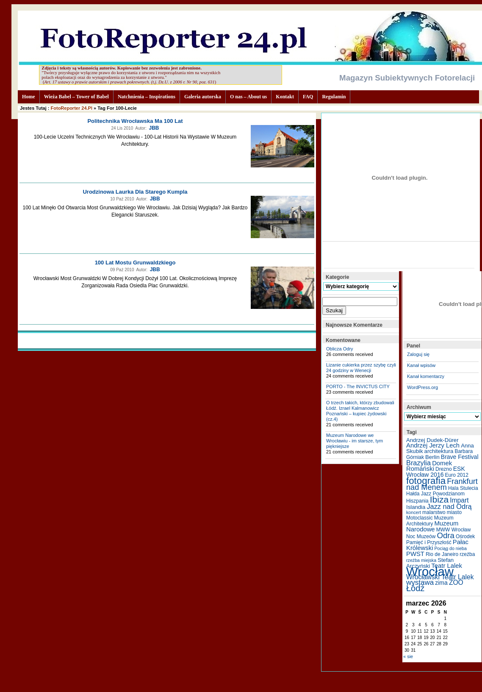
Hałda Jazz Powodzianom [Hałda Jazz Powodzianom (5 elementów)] (435, 494)
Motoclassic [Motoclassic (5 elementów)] (419, 518)
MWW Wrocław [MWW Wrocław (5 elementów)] (453, 530)
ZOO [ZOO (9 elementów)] (456, 582)
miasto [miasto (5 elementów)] (454, 512)
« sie (408, 656)
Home (28, 97)
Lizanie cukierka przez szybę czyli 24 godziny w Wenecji (361, 367)
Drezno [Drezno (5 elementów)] (443, 469)
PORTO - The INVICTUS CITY (358, 386)
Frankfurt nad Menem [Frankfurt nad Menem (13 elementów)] (442, 484)
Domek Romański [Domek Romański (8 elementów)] (429, 466)
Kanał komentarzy (425, 376)
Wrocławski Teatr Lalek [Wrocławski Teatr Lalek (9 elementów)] (440, 577)
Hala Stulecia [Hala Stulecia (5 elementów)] (463, 488)
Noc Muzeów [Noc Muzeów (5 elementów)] (420, 536)
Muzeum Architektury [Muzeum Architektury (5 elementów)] (430, 521)
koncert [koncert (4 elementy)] (413, 512)
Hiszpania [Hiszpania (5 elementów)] (417, 501)
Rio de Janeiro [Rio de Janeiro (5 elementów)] (442, 554)
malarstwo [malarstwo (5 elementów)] (434, 512)
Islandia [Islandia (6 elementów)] (415, 507)
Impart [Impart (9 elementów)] (459, 500)
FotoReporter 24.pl (71, 108)
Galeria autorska (202, 97)
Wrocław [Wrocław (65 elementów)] (430, 571)
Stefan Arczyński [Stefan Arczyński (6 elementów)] (430, 563)
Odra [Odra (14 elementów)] (445, 535)
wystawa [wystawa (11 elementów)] (420, 582)
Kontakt (285, 97)
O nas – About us (248, 97)
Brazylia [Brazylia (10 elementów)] (418, 463)
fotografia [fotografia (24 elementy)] (426, 480)
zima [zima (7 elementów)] (441, 582)
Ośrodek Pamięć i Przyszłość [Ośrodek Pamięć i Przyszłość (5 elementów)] (440, 539)
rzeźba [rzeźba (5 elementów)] (467, 554)
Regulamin (334, 97)
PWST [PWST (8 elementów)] (415, 553)
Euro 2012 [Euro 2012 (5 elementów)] (456, 475)
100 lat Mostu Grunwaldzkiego (135, 262)
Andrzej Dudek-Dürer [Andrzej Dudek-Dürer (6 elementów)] (432, 440)
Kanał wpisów (421, 365)
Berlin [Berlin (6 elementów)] (432, 457)
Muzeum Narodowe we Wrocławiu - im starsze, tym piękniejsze (354, 441)
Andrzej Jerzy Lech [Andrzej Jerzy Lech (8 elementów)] (433, 445)
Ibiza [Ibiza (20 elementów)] (439, 499)
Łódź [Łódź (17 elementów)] (415, 588)
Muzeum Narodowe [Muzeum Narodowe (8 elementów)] (432, 526)
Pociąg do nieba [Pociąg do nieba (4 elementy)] (451, 548)
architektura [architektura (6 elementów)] (439, 451)
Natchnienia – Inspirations (146, 97)
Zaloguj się (418, 354)
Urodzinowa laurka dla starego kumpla (135, 192)
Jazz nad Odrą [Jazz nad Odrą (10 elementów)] (449, 506)
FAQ (308, 97)
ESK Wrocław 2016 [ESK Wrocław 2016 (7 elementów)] (435, 471)
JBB (154, 128)
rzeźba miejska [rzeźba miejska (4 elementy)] (421, 560)
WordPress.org (422, 387)
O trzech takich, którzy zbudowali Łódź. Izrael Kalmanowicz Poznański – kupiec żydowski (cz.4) (360, 411)
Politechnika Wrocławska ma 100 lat (135, 121)
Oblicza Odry (339, 348)
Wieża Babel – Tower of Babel (76, 97)
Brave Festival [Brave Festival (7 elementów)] (460, 456)
